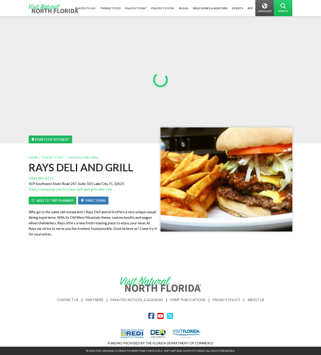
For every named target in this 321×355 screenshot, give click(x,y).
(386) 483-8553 (41, 178)
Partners (94, 300)
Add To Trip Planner (52, 200)
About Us (255, 300)
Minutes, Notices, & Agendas (137, 300)
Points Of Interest (50, 139)
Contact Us (67, 300)
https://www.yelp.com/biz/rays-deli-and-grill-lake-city (70, 189)
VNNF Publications (187, 300)
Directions (93, 200)
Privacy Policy (226, 300)
